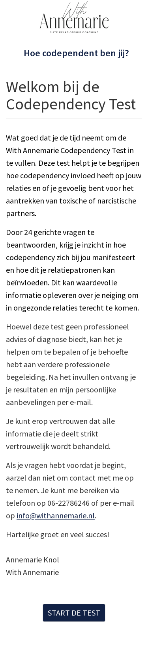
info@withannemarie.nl (56, 515)
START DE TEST (74, 613)
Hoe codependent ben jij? (76, 53)
